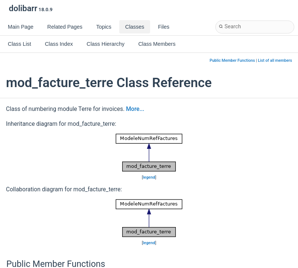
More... (135, 109)
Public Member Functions (232, 60)
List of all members (275, 60)
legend (149, 177)
